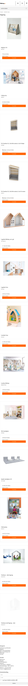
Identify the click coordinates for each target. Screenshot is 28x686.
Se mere (1, 654)
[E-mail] (14, 677)
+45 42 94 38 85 (7, 667)
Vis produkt (14, 57)
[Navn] (14, 674)
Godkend (14, 683)
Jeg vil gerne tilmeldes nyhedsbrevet (12, 680)
